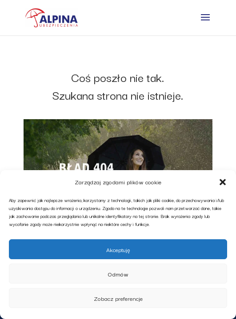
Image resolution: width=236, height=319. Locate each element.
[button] (222, 182)
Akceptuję (118, 249)
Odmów (118, 273)
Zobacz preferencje (118, 298)
